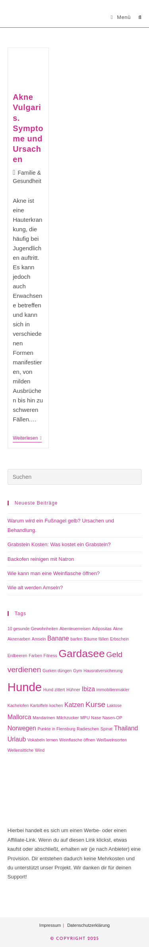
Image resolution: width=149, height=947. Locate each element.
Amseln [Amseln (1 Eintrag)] (39, 638)
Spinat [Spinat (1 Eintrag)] (106, 728)
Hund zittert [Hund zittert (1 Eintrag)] (54, 689)
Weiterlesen (27, 438)
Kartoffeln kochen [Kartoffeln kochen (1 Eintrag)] (46, 705)
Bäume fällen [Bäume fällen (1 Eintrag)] (96, 638)
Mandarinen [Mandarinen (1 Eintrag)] (44, 717)
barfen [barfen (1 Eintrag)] (76, 638)
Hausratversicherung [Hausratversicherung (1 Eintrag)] (102, 670)
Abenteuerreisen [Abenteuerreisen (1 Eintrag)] (75, 628)
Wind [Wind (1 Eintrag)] (40, 750)
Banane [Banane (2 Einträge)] (58, 638)
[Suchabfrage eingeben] (75, 477)
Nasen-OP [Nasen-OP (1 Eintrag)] (112, 717)
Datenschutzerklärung (88, 925)
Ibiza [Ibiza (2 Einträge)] (88, 689)
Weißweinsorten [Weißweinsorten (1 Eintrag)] (112, 739)
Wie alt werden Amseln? (35, 588)
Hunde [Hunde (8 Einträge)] (25, 687)
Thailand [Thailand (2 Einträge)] (126, 728)
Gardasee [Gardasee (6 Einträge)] (82, 653)
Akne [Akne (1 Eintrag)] (117, 628)
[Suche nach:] (136, 17)
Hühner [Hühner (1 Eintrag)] (73, 689)
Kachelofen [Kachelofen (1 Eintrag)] (18, 705)
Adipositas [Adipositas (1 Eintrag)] (102, 628)
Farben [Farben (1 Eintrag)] (35, 655)
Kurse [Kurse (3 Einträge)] (95, 704)
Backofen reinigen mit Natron (41, 559)
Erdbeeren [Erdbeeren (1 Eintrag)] (17, 655)
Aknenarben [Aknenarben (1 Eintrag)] (19, 638)
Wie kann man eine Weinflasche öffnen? (54, 573)
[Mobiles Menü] (122, 17)
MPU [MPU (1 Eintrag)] (85, 717)
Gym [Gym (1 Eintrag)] (77, 670)
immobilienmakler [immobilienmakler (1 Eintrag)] (113, 689)
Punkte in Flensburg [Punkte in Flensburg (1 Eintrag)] (56, 728)
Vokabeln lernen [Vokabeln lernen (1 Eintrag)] (42, 739)
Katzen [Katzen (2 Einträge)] (74, 704)
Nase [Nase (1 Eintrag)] (96, 717)
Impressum (50, 925)
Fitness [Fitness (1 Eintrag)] (50, 655)
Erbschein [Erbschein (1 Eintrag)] (119, 638)
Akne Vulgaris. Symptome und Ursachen (28, 128)
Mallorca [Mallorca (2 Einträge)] (19, 717)
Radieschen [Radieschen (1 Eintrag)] (88, 728)
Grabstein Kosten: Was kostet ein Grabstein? (59, 544)
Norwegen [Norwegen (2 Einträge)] (22, 728)
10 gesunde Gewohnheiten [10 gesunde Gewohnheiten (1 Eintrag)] (33, 628)
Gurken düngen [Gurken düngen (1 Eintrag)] (57, 670)
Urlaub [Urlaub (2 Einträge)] (17, 739)
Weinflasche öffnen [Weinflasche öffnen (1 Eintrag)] (77, 739)
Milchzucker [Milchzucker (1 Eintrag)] (67, 717)
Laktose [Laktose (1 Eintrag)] (114, 705)
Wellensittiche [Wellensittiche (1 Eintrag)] (21, 750)
